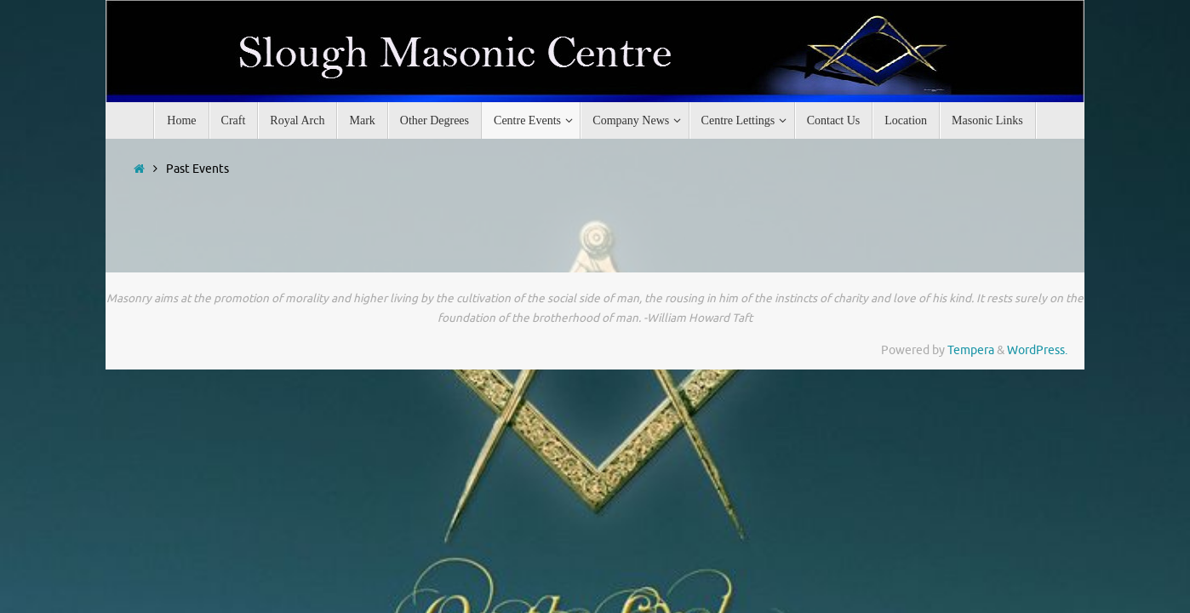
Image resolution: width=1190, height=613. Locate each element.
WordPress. (1037, 350)
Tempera (970, 350)
